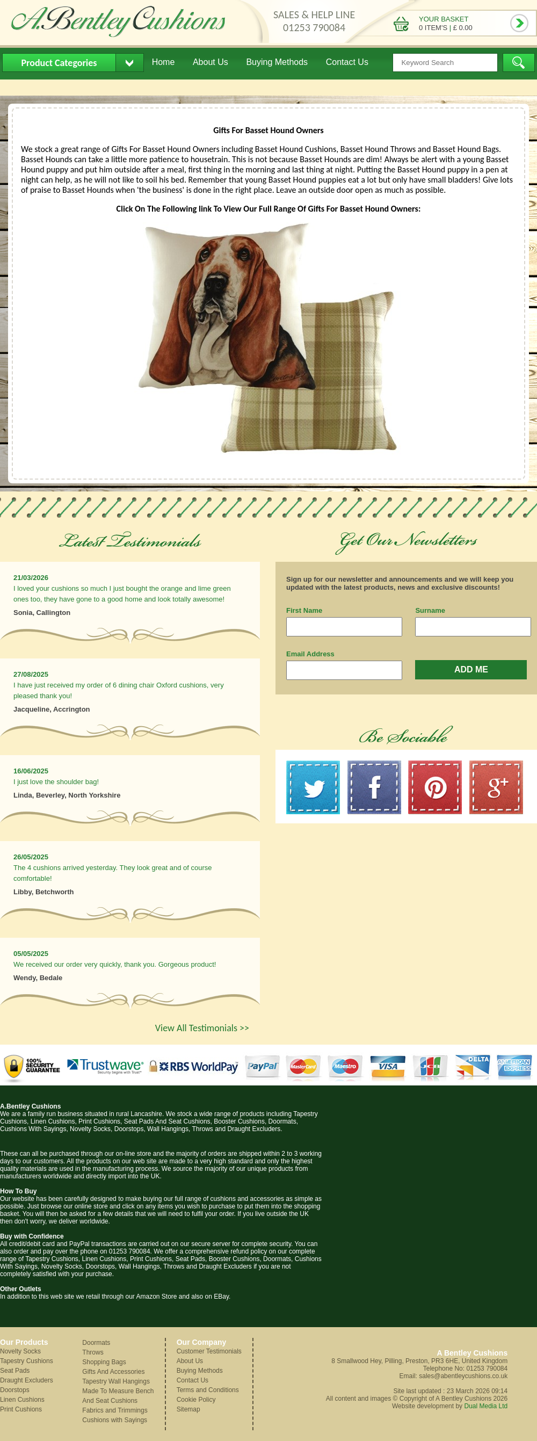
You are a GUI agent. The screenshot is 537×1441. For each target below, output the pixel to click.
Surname (430, 610)
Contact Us (347, 62)
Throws (92, 1352)
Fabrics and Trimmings (114, 1410)
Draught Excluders (26, 1380)
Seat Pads (15, 1370)
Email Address (310, 654)
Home (163, 62)
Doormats (96, 1342)
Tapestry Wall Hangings (116, 1381)
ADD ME (471, 669)
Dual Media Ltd (485, 1406)
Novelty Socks (20, 1351)
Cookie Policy (196, 1399)
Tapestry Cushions (26, 1361)
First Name (304, 610)
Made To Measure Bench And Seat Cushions (118, 1395)
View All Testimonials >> (202, 1028)
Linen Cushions (22, 1399)
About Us (210, 62)
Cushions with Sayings (114, 1420)
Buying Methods (277, 62)
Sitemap (188, 1409)
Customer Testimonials (209, 1351)
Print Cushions (21, 1409)
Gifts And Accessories (113, 1371)
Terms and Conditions (208, 1390)
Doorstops (15, 1390)
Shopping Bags (104, 1362)
